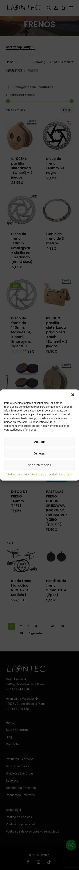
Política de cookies (19, 474)
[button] (73, 395)
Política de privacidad (44, 474)
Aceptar (39, 441)
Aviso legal (65, 474)
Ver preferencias (39, 465)
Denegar (39, 453)
